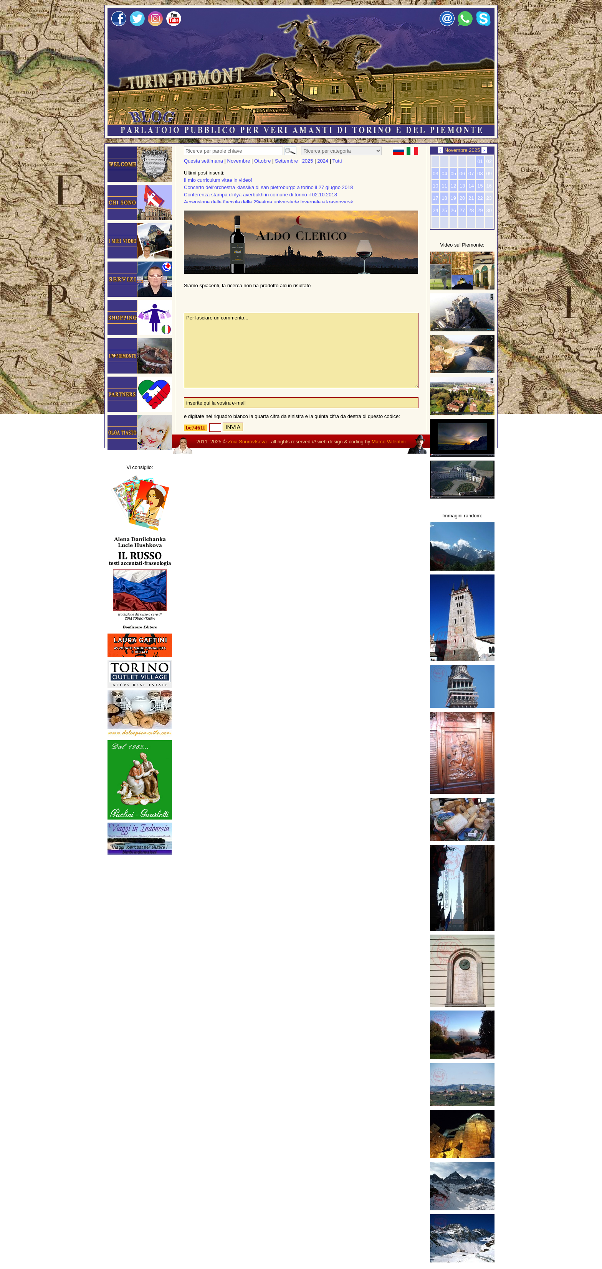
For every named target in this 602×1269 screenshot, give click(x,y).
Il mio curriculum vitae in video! (218, 180)
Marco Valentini (389, 441)
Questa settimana (203, 161)
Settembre (286, 161)
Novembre (238, 161)
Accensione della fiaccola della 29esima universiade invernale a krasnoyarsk (268, 202)
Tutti (337, 161)
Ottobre (262, 161)
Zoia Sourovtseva (247, 441)
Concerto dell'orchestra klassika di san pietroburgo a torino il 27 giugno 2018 (268, 187)
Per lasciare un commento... (301, 350)
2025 (307, 161)
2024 (322, 161)
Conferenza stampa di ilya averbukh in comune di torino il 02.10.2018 (260, 195)
